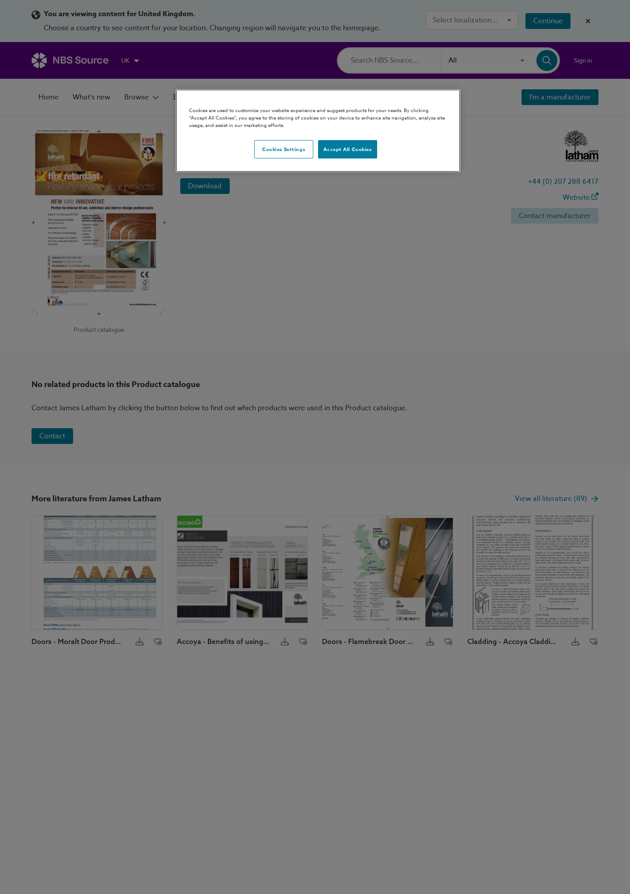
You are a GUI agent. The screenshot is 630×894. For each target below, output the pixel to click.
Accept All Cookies (347, 149)
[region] (318, 130)
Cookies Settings (283, 149)
